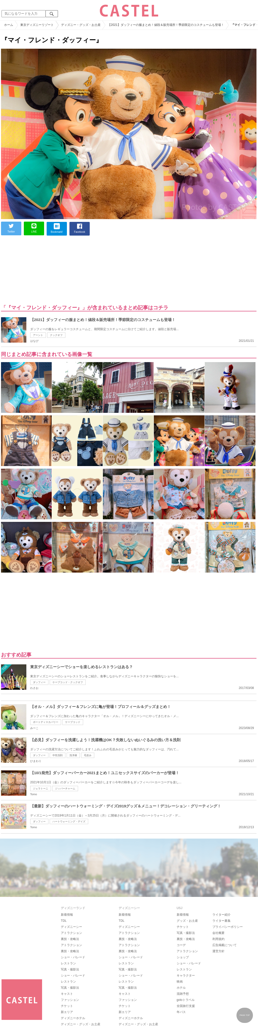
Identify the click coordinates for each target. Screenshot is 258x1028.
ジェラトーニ (40, 788)
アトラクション (71, 933)
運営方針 (218, 951)
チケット (67, 1006)
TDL (64, 921)
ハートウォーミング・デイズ (68, 821)
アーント (38, 335)
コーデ (181, 945)
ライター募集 (221, 921)
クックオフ (56, 335)
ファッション (70, 1000)
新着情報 (67, 914)
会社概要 (218, 933)
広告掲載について (224, 945)
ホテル (181, 987)
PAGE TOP (244, 1015)
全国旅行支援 (186, 1006)
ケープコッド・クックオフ (67, 682)
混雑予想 (183, 994)
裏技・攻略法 (70, 939)
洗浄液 (73, 755)
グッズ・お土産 (187, 921)
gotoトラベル (186, 1000)
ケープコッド (72, 722)
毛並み (87, 755)
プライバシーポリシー (227, 927)
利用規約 (218, 939)
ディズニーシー (71, 927)
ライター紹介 (221, 914)
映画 (180, 981)
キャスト (67, 994)
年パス (181, 1012)
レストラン (68, 963)
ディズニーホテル (73, 1018)
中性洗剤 (57, 755)
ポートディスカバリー (45, 722)
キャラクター (186, 975)
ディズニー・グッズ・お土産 (80, 1024)
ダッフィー (39, 682)
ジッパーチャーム (65, 788)
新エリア (67, 1012)
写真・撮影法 (70, 969)
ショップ (183, 957)
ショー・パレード (73, 957)
